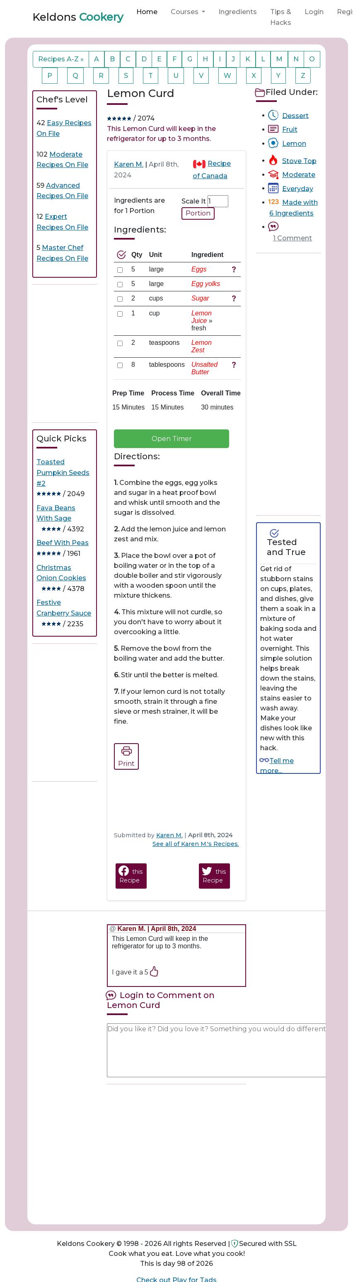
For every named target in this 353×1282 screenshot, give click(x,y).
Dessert (295, 115)
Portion (198, 213)
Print (126, 755)
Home (146, 12)
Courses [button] (185, 12)
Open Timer (172, 439)
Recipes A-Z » (61, 59)
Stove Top (299, 161)
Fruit (289, 129)
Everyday (297, 188)
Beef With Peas (62, 543)
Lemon (294, 144)
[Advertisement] (94, 353)
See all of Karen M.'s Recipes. (195, 844)
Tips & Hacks (280, 17)
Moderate (298, 175)
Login (314, 12)
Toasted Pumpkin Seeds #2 (62, 472)
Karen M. (128, 164)
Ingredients (237, 12)
